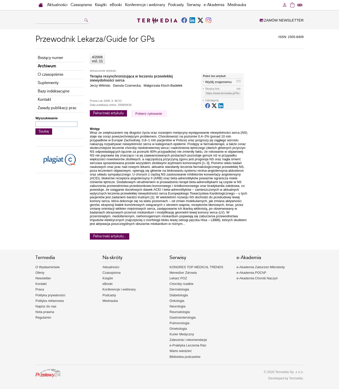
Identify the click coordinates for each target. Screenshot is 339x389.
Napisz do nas (45, 306)
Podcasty (176, 5)
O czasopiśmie (50, 74)
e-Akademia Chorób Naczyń (257, 278)
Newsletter (43, 278)
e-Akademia (214, 5)
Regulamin (43, 317)
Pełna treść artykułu (108, 113)
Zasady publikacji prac (57, 108)
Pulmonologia (179, 323)
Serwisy (194, 5)
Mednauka (236, 5)
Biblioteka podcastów (184, 357)
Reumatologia (179, 312)
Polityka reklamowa (49, 301)
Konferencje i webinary (145, 5)
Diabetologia (178, 295)
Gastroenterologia (182, 317)
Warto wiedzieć (180, 351)
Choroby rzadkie (181, 284)
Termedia (296, 378)
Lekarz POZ (178, 278)
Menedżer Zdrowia (183, 273)
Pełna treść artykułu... (109, 236)
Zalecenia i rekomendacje (188, 340)
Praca (39, 289)
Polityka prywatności (50, 295)
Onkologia (176, 301)
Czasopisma (81, 5)
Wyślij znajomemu (218, 82)
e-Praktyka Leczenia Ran (187, 345)
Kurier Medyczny (181, 334)
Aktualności (57, 5)
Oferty (39, 273)
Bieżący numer (50, 58)
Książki (101, 5)
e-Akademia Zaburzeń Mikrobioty (261, 267)
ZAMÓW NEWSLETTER (282, 20)
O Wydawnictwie (47, 267)
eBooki (116, 5)
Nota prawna (44, 312)
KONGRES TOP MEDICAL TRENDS (196, 267)
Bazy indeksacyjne (53, 91)
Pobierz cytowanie (148, 113)
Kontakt (44, 100)
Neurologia (177, 306)
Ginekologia (178, 328)
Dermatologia (179, 289)
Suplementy (48, 83)
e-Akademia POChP (251, 273)
